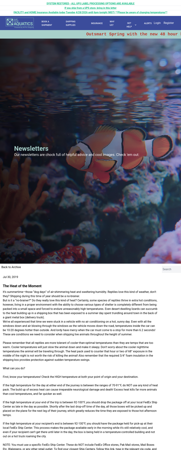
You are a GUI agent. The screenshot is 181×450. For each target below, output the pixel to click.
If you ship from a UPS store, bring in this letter (90, 8)
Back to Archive (11, 267)
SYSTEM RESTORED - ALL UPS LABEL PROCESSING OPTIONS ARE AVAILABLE (90, 3)
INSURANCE (97, 23)
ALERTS (148, 23)
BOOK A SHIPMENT (47, 23)
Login (157, 23)
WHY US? (112, 23)
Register (169, 23)
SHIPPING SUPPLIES (70, 23)
